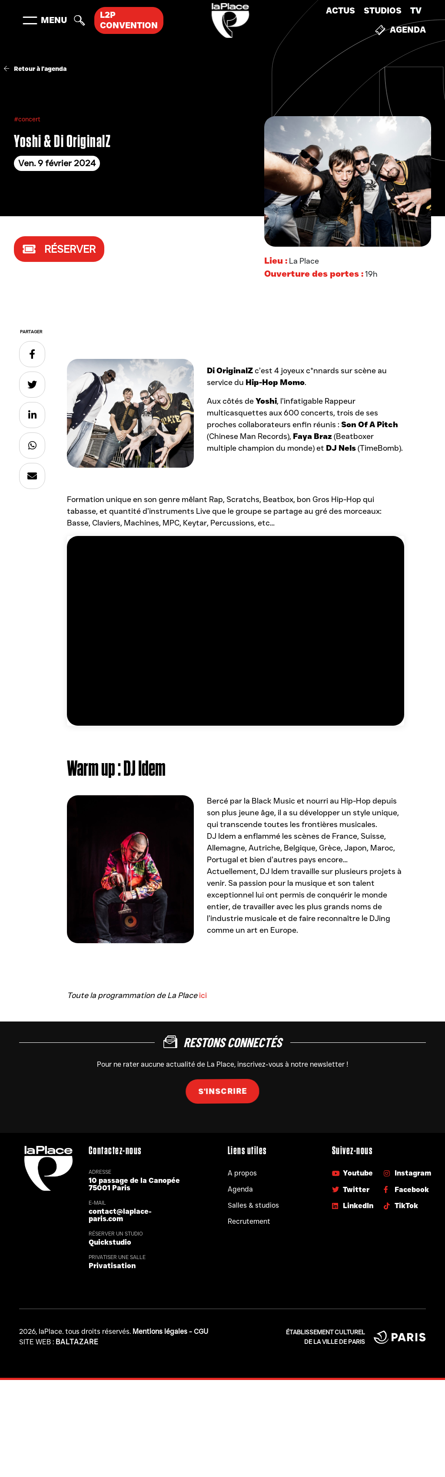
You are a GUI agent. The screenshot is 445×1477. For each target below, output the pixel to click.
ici (203, 995)
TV (416, 11)
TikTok (401, 1205)
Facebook (406, 1189)
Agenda (400, 30)
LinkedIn (352, 1205)
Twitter (350, 1189)
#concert (27, 119)
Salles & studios (253, 1205)
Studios (383, 11)
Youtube (352, 1173)
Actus (340, 11)
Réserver (59, 249)
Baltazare (77, 1342)
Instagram (407, 1173)
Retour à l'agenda (35, 69)
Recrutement (249, 1221)
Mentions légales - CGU (170, 1331)
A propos (242, 1173)
